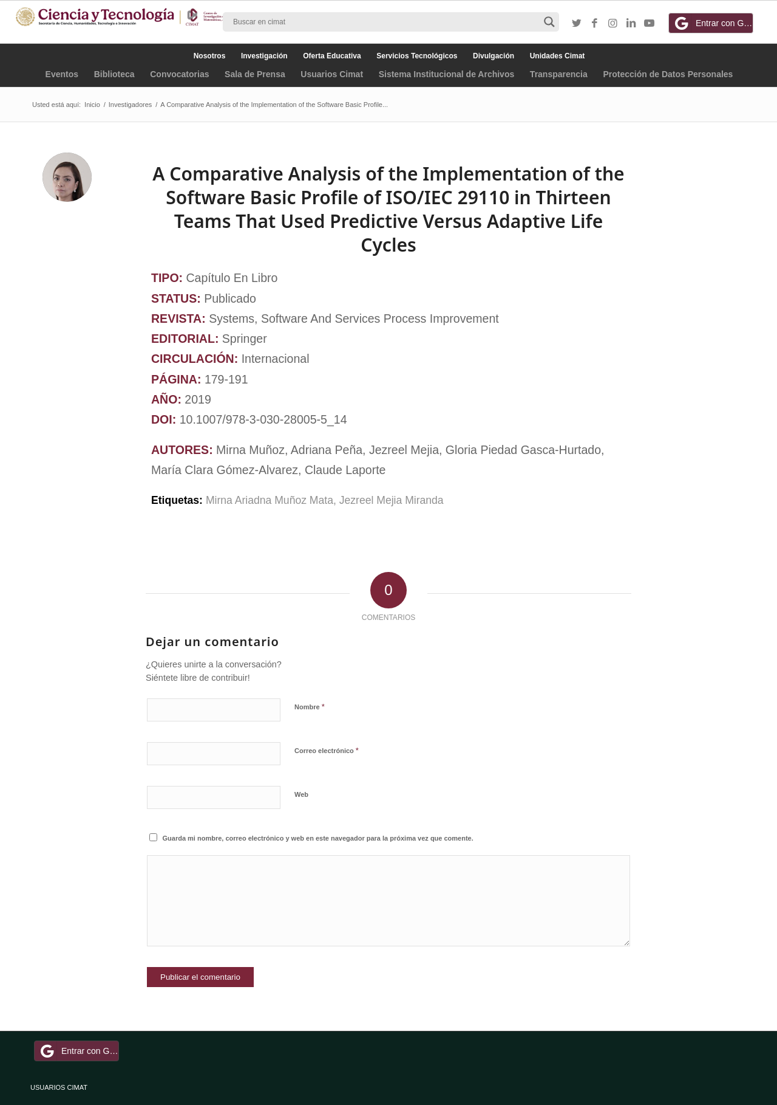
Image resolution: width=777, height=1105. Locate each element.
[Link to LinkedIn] (631, 24)
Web (301, 794)
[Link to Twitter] (577, 24)
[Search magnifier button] (549, 21)
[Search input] (385, 21)
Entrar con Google (712, 23)
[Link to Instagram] (613, 24)
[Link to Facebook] (595, 24)
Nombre (309, 706)
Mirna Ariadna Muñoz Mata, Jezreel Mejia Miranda (325, 500)
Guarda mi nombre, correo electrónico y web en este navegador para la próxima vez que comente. (318, 838)
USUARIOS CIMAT (58, 1087)
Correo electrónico (326, 750)
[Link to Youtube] (649, 24)
